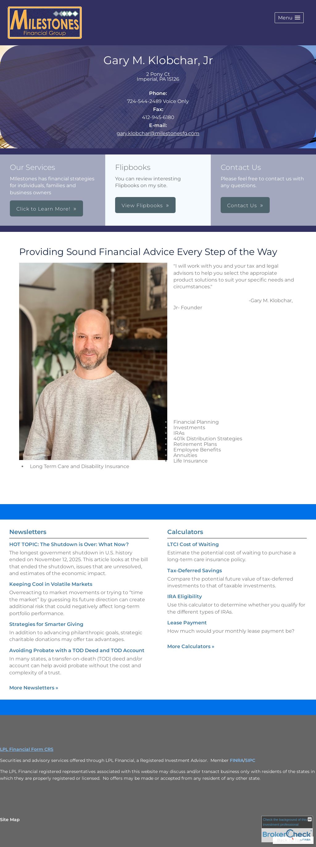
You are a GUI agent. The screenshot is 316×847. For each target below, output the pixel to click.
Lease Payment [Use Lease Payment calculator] (187, 623)
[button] (289, 17)
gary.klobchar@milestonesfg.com (158, 133)
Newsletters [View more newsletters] (27, 532)
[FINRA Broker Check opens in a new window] (287, 829)
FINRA (236, 760)
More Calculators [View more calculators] (190, 646)
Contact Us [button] (242, 205)
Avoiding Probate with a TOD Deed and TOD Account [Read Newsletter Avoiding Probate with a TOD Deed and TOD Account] (76, 650)
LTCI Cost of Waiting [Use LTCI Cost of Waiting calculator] (193, 544)
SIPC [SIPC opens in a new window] (250, 760)
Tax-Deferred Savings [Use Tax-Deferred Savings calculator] (194, 571)
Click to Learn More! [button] (43, 209)
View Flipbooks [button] (142, 205)
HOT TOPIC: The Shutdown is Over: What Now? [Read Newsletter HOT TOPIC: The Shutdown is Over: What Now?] (69, 544)
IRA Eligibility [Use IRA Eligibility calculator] (184, 596)
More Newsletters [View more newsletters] (33, 688)
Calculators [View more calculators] (185, 532)
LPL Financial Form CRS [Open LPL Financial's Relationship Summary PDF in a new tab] (26, 749)
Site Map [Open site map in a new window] (10, 819)
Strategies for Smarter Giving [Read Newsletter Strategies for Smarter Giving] (46, 624)
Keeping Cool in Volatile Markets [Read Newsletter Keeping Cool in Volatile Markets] (50, 584)
